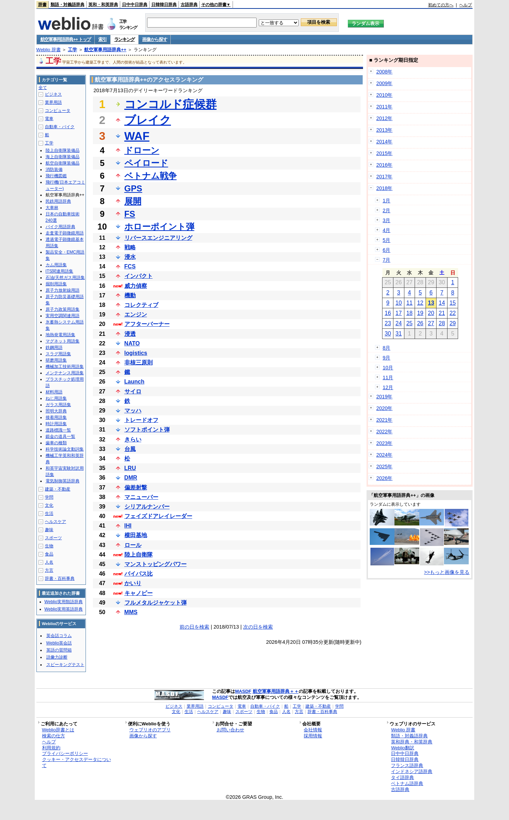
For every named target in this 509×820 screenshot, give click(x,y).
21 (442, 313)
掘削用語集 (56, 283)
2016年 (384, 165)
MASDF (243, 691)
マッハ (132, 411)
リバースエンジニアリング (158, 238)
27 (431, 323)
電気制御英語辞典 (63, 481)
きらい (132, 439)
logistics (135, 353)
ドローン (141, 150)
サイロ (132, 391)
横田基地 (135, 535)
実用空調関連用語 (63, 315)
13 (431, 303)
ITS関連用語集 (60, 271)
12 (420, 303)
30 (388, 334)
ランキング (124, 39)
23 (388, 323)
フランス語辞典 (407, 765)
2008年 (384, 72)
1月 (386, 200)
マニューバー (141, 497)
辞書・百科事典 (60, 578)
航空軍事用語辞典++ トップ (65, 39)
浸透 (130, 334)
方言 (49, 570)
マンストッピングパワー (155, 564)
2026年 (384, 478)
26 (420, 323)
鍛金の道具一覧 (60, 436)
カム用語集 (56, 264)
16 (388, 313)
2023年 (384, 443)
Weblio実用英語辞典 (64, 609)
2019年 (384, 396)
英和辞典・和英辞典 (411, 741)
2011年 (384, 106)
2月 (386, 210)
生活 (49, 513)
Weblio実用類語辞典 (64, 601)
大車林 (52, 207)
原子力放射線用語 (63, 290)
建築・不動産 (57, 489)
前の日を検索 (194, 627)
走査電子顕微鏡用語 (65, 233)
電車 (49, 118)
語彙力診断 (57, 657)
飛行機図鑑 (56, 175)
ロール (132, 545)
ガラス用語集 (58, 404)
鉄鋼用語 (54, 347)
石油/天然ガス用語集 (65, 277)
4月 (386, 230)
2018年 (384, 188)
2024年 (384, 455)
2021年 (384, 420)
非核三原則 (138, 363)
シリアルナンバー (147, 507)
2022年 (384, 431)
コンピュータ (57, 110)
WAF (137, 136)
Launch (134, 382)
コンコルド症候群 (170, 104)
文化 (49, 505)
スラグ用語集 (58, 353)
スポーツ (53, 537)
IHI (127, 526)
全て (43, 87)
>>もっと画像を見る (447, 572)
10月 (387, 367)
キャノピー (138, 593)
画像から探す (154, 39)
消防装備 (54, 169)
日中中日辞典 (134, 4)
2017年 (384, 176)
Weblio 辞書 (48, 49)
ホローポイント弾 (159, 226)
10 (399, 303)
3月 (386, 220)
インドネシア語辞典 (411, 771)
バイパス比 (138, 574)
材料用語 (54, 392)
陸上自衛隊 (138, 555)
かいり (132, 583)
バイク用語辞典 (60, 226)
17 (399, 313)
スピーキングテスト (65, 664)
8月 (386, 348)
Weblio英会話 (59, 643)
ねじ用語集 (56, 398)
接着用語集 (56, 417)
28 (442, 323)
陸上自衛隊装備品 (63, 150)
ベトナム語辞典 (407, 783)
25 (409, 323)
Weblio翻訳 (402, 747)
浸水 (130, 257)
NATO (132, 343)
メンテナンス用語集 (65, 372)
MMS (131, 612)
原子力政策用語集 (63, 309)
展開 (132, 201)
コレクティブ (141, 305)
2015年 (384, 153)
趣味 (49, 529)
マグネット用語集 (63, 341)
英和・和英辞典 (103, 4)
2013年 (384, 130)
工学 (72, 49)
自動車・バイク (60, 126)
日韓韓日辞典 (164, 4)
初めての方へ (441, 4)
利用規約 (51, 747)
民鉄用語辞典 (58, 201)
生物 (49, 545)
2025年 (384, 466)
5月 (386, 240)
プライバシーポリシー (65, 753)
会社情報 (313, 729)
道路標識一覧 (58, 430)
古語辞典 (189, 4)
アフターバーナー (147, 324)
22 (453, 313)
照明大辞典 (56, 411)
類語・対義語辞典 (67, 4)
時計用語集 (56, 423)
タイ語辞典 (402, 777)
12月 (387, 387)
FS (129, 214)
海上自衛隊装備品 (63, 156)
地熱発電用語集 (60, 334)
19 (420, 313)
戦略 (130, 247)
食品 (49, 554)
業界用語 (53, 102)
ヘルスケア (55, 521)
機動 (130, 295)
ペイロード (146, 163)
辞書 (42, 4)
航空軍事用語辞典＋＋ (276, 691)
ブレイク (147, 120)
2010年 (384, 95)
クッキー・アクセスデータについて (76, 762)
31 (399, 334)
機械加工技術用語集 (65, 366)
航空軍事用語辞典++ (105, 49)
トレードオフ (141, 420)
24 (399, 323)
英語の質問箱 (59, 650)
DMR (130, 478)
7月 (386, 260)
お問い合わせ (230, 729)
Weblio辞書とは (58, 729)
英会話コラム (59, 635)
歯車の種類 (56, 442)
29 (453, 323)
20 (431, 313)
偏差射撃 (135, 488)
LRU (130, 468)
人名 (49, 562)
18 (409, 313)
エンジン (135, 314)
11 (409, 303)
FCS (130, 266)
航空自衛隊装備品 (63, 163)
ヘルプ (465, 4)
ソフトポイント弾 (147, 430)
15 (453, 303)
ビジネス (53, 94)
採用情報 (313, 735)
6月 (386, 250)
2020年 (384, 408)
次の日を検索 (258, 627)
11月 (387, 377)
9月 (386, 358)
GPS (133, 188)
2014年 (384, 141)
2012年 (384, 118)
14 (442, 303)
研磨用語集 (56, 360)
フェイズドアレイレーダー (158, 516)
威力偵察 (135, 286)
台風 (130, 449)
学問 (49, 497)
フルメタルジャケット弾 (155, 603)
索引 (102, 39)
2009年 (384, 83)
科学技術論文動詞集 (65, 449)
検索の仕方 (53, 735)
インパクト (138, 276)
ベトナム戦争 (150, 175)
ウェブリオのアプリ (150, 729)
